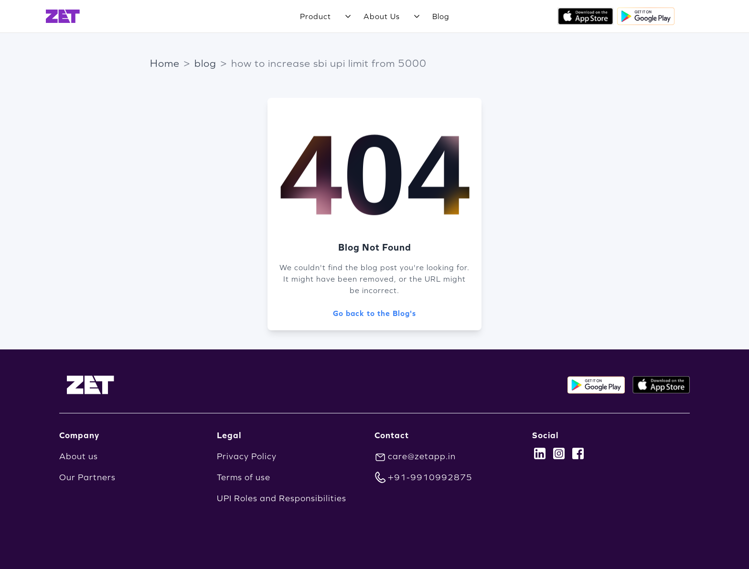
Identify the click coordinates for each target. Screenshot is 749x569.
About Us (382, 16)
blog (205, 63)
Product (315, 16)
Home (165, 63)
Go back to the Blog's (374, 313)
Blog (440, 16)
